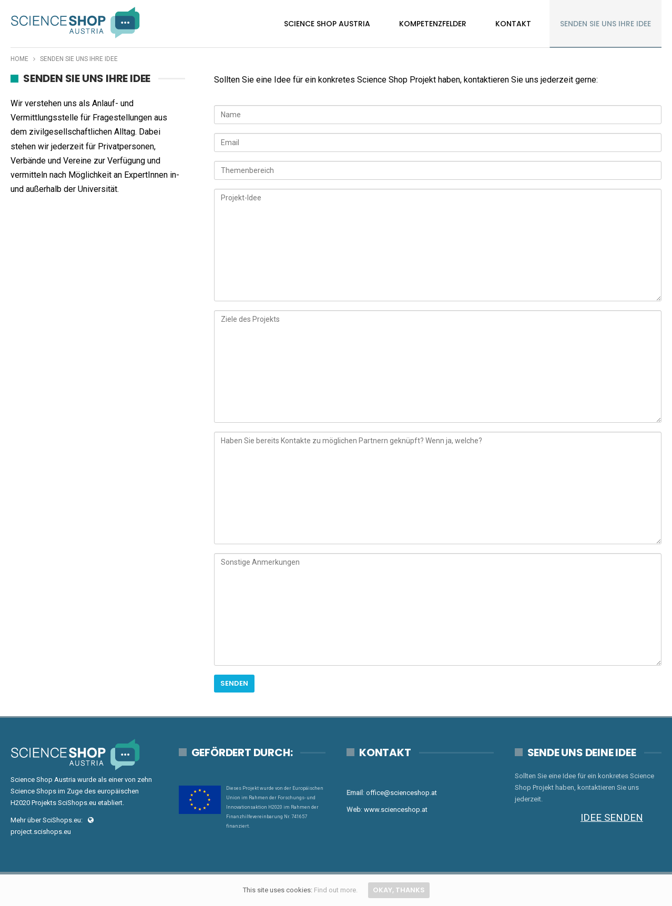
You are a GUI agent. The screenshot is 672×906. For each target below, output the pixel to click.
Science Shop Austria (327, 23)
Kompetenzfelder (432, 23)
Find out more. (336, 890)
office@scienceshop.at (401, 793)
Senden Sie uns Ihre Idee (605, 23)
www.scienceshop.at (395, 809)
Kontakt (513, 23)
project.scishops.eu (41, 832)
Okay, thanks (399, 890)
